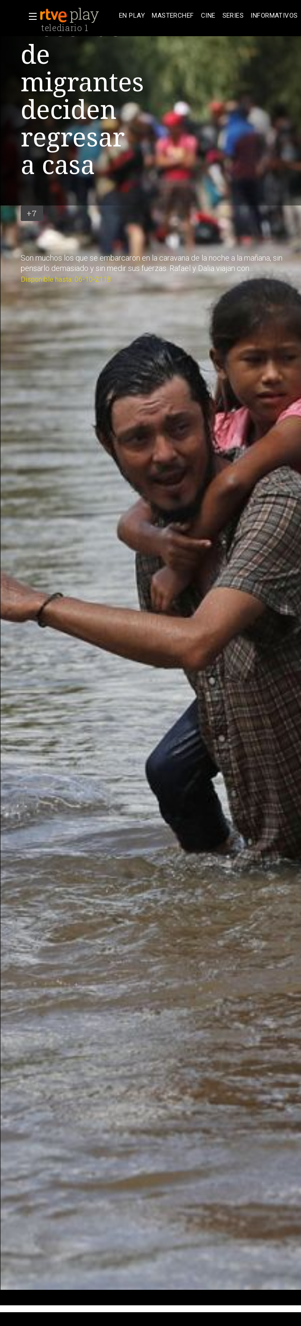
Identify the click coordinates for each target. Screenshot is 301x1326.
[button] (30, 16)
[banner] (78, 15)
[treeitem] (132, 15)
